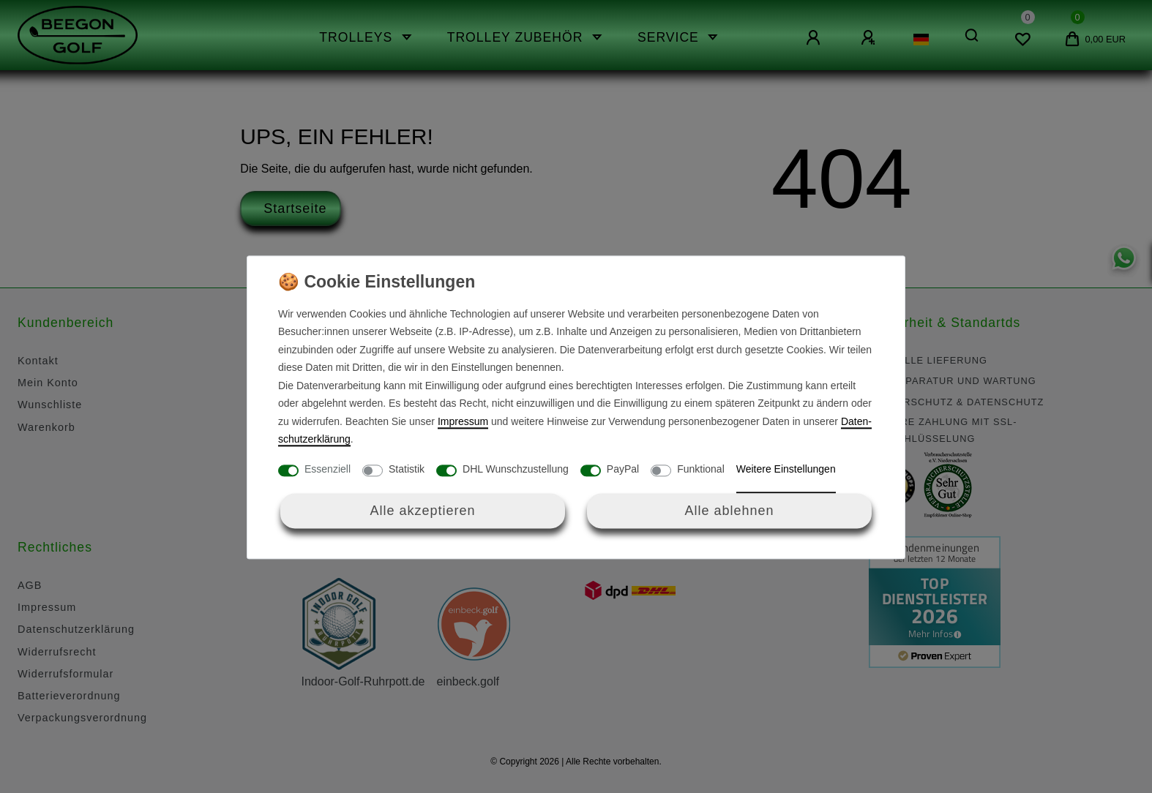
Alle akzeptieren (422, 510)
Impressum (463, 421)
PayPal (623, 469)
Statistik (406, 469)
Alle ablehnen (729, 510)
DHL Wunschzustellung (516, 469)
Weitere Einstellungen (786, 469)
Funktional (701, 469)
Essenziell (327, 469)
